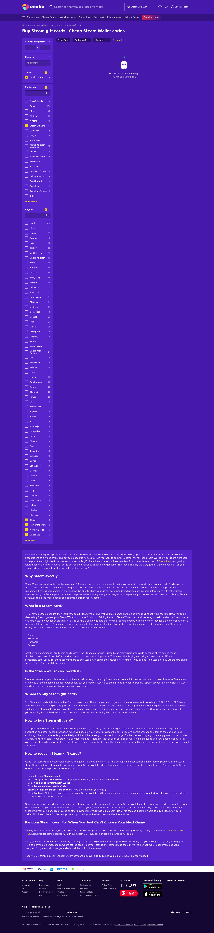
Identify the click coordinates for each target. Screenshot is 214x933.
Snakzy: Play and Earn (89, 895)
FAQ (59, 885)
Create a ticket (63, 892)
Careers (25, 892)
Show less (31, 202)
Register (186, 7)
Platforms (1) (82, 40)
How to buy (44, 885)
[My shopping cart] (166, 7)
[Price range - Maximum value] (45, 47)
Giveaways (84, 888)
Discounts (43, 895)
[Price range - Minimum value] (30, 47)
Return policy (62, 895)
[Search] (85, 7)
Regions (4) (102, 40)
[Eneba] (33, 6)
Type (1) (63, 40)
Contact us (26, 888)
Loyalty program (46, 892)
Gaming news (85, 885)
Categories (41, 25)
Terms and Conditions (124, 924)
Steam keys (165, 561)
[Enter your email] (43, 912)
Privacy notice (60, 917)
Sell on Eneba (107, 885)
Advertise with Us (109, 888)
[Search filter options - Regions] (37, 215)
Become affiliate (86, 892)
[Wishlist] (160, 7)
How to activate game (66, 888)
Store (30, 25)
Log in (176, 7)
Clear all (117, 40)
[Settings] (137, 6)
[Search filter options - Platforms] (37, 93)
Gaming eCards (56, 25)
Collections (43, 888)
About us (26, 885)
